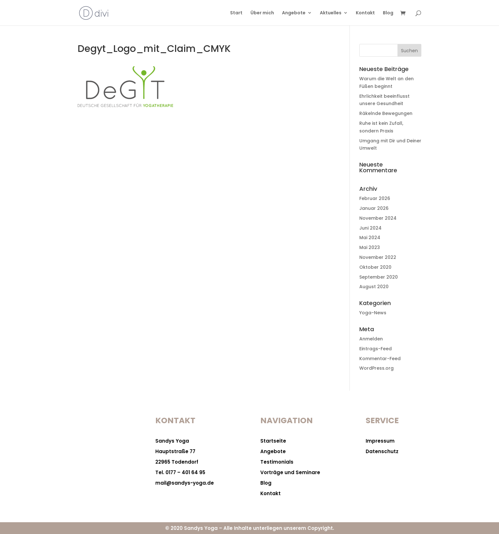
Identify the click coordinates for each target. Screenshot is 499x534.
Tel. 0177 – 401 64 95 (180, 472)
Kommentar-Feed (380, 358)
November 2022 (377, 257)
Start (236, 13)
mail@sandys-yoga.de (184, 483)
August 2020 (374, 286)
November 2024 (378, 218)
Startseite (273, 441)
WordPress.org (376, 368)
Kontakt (365, 13)
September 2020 (378, 277)
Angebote (294, 13)
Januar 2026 (374, 208)
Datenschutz (382, 451)
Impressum (380, 441)
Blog (388, 13)
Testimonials (276, 462)
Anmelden (371, 339)
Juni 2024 (370, 228)
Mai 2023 (369, 247)
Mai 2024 (369, 237)
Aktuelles (330, 13)
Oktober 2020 (375, 267)
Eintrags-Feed (375, 348)
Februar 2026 (374, 198)
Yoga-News (372, 313)
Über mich (262, 13)
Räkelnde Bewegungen (385, 113)
